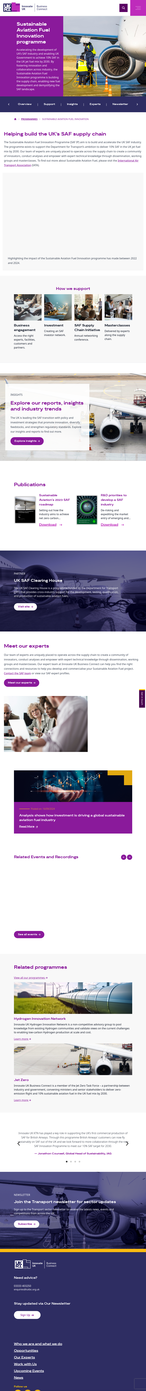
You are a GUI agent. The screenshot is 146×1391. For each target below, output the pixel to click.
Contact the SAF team (17, 673)
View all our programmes (31, 977)
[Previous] (19, 1143)
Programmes (29, 119)
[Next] (127, 1143)
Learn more (22, 1039)
